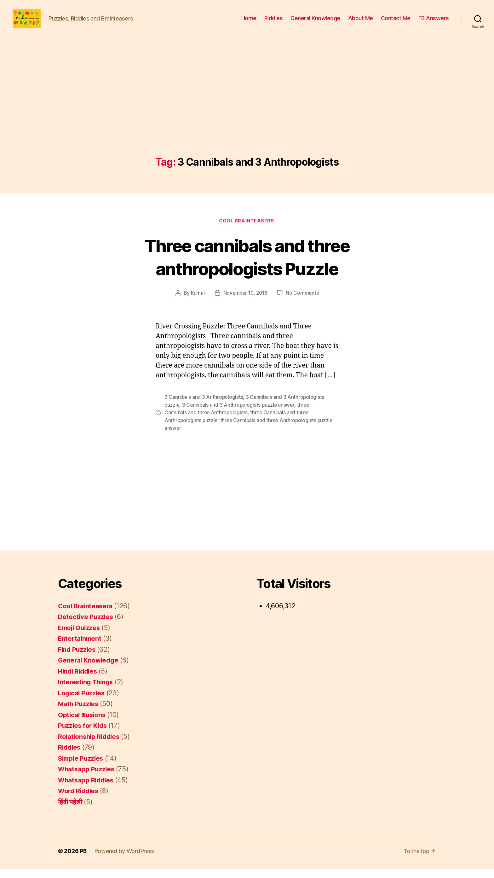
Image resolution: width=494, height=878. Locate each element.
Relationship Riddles (90, 746)
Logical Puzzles (82, 702)
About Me (360, 23)
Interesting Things (87, 691)
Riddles (273, 23)
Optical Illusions (83, 724)
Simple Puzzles (82, 767)
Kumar (197, 303)
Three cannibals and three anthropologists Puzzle (247, 266)
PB (83, 860)
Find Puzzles (77, 659)
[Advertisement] (247, 118)
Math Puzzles (79, 713)
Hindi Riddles (79, 680)
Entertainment (80, 647)
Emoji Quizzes (80, 637)
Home (248, 23)
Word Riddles (79, 800)
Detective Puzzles (86, 626)
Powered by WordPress (125, 860)
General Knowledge (315, 23)
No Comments (303, 303)
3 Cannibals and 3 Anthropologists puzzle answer (239, 414)
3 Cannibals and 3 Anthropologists (204, 407)
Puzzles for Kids (83, 735)
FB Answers (433, 23)
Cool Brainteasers (246, 230)
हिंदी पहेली (70, 811)
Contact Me (396, 23)
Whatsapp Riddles (87, 789)
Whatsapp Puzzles (87, 778)
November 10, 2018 (245, 303)
